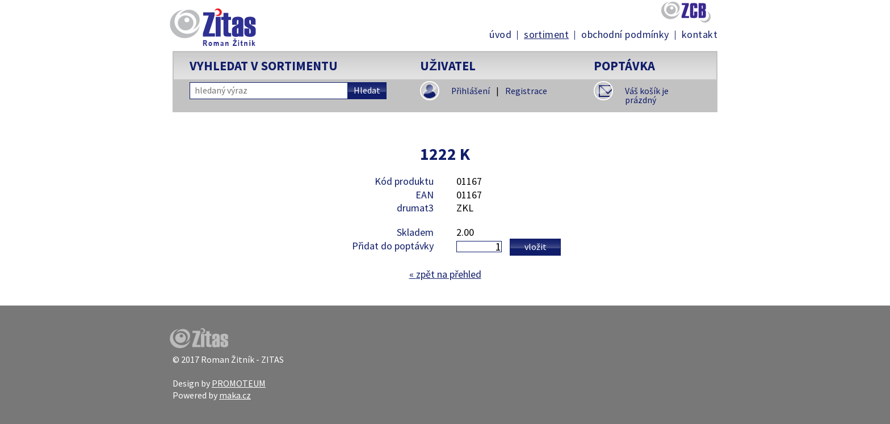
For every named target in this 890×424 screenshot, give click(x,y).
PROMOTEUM (239, 383)
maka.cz (235, 395)
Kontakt (699, 34)
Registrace (526, 91)
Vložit (535, 246)
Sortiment (546, 34)
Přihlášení (470, 91)
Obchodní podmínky (625, 34)
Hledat (367, 90)
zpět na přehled (445, 274)
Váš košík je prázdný (647, 95)
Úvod (500, 34)
